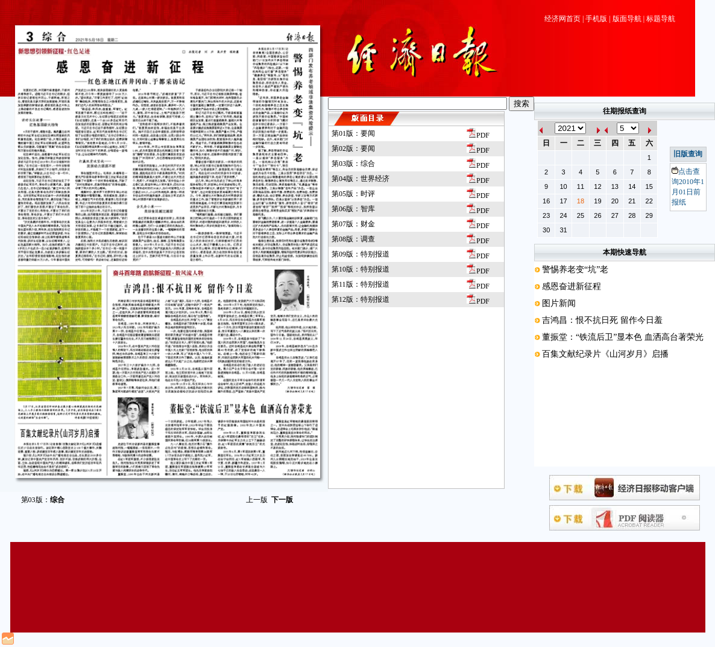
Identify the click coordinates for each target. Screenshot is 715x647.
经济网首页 (562, 18)
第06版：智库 (353, 209)
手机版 (596, 18)
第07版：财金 (353, 224)
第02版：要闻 (353, 148)
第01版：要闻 (353, 133)
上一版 (257, 500)
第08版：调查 (353, 239)
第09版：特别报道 (360, 254)
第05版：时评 (353, 194)
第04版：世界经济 (360, 178)
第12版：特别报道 (360, 299)
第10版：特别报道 (360, 269)
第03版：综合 (353, 163)
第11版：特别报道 (360, 284)
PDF (478, 135)
